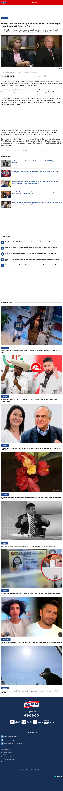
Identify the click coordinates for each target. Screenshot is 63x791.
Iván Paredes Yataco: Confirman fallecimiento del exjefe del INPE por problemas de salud (28, 546)
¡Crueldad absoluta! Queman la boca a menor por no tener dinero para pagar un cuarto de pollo (30, 253)
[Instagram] (33, 715)
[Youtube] (30, 715)
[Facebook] (25, 715)
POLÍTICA (25, 150)
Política (4, 18)
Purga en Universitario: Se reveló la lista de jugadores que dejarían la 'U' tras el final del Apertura (31, 247)
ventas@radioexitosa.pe (11, 736)
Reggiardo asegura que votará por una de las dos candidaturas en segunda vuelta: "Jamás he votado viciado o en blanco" (34, 182)
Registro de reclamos (7, 752)
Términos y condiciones (7, 757)
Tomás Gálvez (42, 150)
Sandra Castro (33, 150)
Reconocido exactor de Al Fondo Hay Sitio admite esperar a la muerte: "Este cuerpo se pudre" (30, 265)
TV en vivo (4, 754)
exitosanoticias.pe (9, 740)
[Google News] (35, 715)
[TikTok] (38, 715)
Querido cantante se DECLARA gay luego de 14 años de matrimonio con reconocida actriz (29, 242)
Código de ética (5, 749)
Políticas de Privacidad (7, 759)
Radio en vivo (5, 762)
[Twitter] (28, 715)
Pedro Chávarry (17, 150)
